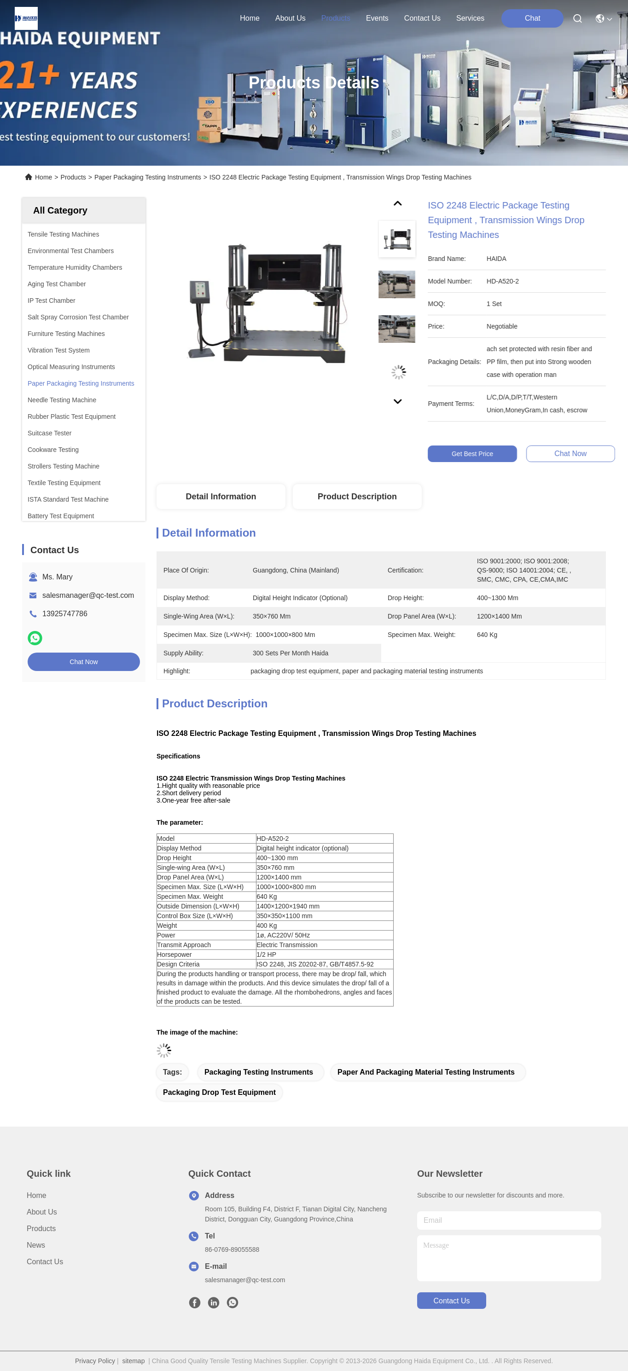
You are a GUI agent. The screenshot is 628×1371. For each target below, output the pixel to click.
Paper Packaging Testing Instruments (147, 177)
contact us (422, 18)
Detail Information (221, 496)
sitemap (133, 1361)
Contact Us (45, 1262)
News (36, 1245)
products (335, 18)
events (377, 18)
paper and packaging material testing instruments (426, 1072)
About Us (42, 1212)
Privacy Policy (95, 1361)
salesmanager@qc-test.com (88, 595)
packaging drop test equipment (219, 1092)
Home (250, 18)
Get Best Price (478, 454)
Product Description (357, 496)
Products (73, 177)
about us (290, 18)
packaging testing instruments (258, 1072)
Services (470, 18)
